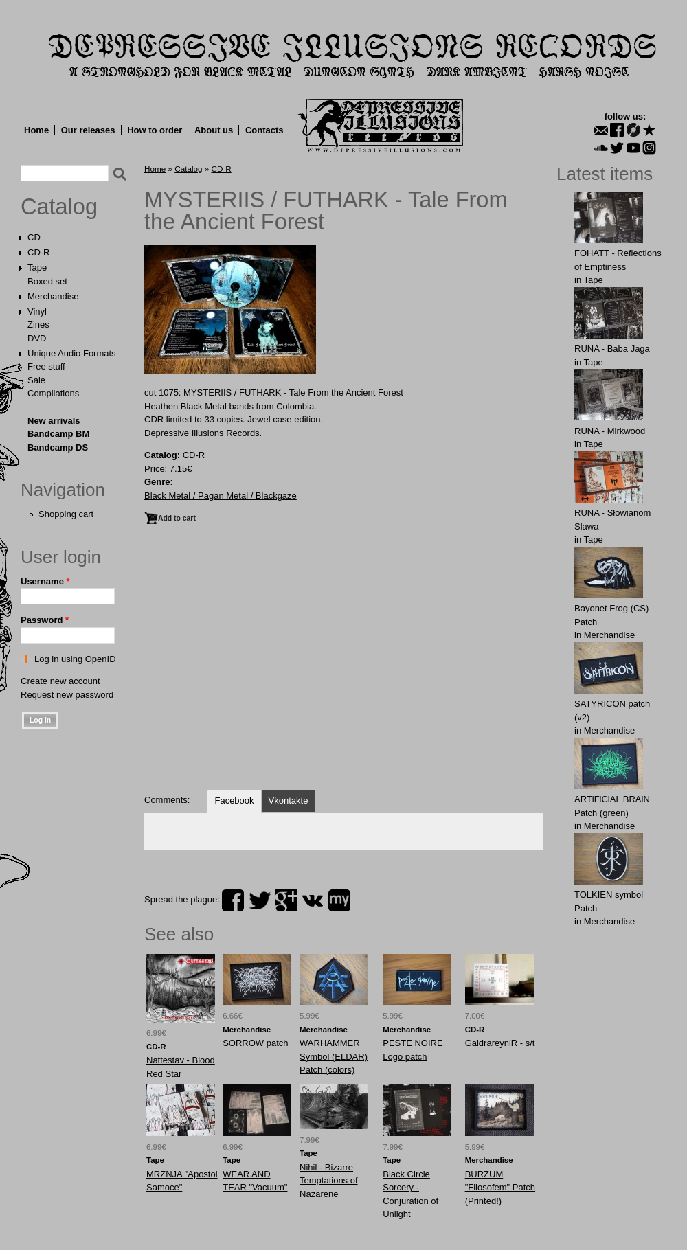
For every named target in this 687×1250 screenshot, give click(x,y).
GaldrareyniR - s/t (500, 1043)
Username (45, 581)
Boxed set (47, 281)
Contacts (264, 130)
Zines (38, 324)
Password (45, 620)
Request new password (67, 695)
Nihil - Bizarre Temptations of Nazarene (329, 1180)
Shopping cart (65, 514)
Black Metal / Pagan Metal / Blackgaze (220, 495)
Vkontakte (288, 800)
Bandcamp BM (58, 434)
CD (34, 237)
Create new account (60, 681)
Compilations (53, 393)
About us (213, 130)
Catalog (59, 206)
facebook (233, 900)
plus (286, 900)
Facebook (234, 800)
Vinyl (37, 311)
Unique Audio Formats (71, 353)
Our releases (88, 130)
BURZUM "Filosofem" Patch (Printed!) (500, 1187)
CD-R (38, 252)
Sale (36, 380)
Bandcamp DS (57, 447)
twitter (260, 900)
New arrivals (53, 421)
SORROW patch (255, 1043)
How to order (154, 130)
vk (313, 900)
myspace (339, 900)
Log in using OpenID (75, 659)
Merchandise (52, 296)
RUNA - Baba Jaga (612, 348)
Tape (37, 267)
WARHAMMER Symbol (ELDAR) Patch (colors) (334, 1056)
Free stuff (46, 366)
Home (36, 130)
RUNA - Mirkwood (609, 431)
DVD (36, 338)
